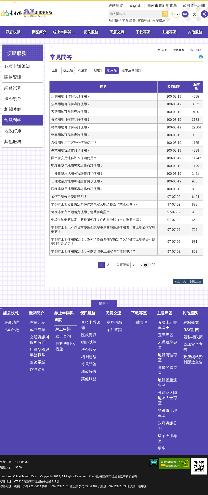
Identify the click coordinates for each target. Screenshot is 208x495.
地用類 (112, 70)
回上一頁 (180, 281)
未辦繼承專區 (167, 345)
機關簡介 (39, 32)
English (135, 5)
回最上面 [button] (196, 281)
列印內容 (200, 56)
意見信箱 (114, 322)
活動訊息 (12, 330)
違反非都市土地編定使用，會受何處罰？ (80, 212)
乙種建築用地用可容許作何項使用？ (77, 181)
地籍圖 (131, 20)
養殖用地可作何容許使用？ (70, 119)
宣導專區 (165, 335)
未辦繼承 (158, 20)
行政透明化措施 (65, 346)
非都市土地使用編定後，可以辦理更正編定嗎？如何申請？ (93, 251)
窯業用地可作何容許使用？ (70, 104)
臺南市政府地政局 (162, 5)
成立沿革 (37, 330)
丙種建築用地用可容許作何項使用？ (77, 189)
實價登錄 (144, 20)
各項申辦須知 (17, 66)
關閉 (102, 303)
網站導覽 (115, 5)
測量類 (83, 70)
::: (1, 46)
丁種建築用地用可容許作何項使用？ (77, 173)
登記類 (68, 70)
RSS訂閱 (191, 330)
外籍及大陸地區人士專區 (167, 397)
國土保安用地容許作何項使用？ (74, 158)
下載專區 (143, 32)
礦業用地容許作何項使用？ (70, 150)
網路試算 (12, 87)
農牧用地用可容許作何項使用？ (74, 142)
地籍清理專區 (167, 357)
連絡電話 (37, 362)
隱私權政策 (193, 337)
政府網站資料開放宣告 (193, 359)
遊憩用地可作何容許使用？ (70, 111)
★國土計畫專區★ (167, 325)
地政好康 (12, 130)
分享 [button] (204, 14)
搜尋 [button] (165, 14)
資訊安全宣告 (193, 347)
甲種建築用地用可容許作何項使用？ (77, 165)
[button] (145, 265)
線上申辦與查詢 (65, 32)
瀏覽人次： (7, 467)
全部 (55, 70)
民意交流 (117, 32)
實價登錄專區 (167, 370)
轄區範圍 (37, 369)
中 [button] (185, 14)
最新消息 (12, 322)
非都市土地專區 (167, 413)
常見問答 (12, 120)
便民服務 (91, 32)
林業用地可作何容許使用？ (70, 127)
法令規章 (12, 98)
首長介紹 (37, 322)
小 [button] (176, 14)
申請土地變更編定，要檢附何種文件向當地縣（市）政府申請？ (96, 219)
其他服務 (195, 32)
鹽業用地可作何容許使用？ (70, 135)
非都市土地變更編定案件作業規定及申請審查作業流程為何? (94, 204)
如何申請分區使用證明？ (69, 196)
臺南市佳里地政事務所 (26, 13)
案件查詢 (114, 330)
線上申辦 (63, 329)
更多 (162, 448)
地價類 (97, 70)
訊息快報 (13, 32)
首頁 (165, 50)
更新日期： (7, 462)
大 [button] (194, 14)
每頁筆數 (122, 264)
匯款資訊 (12, 77)
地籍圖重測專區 (167, 382)
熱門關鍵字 (117, 20)
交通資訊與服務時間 (39, 339)
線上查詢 (63, 336)
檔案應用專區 (167, 438)
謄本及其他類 (131, 70)
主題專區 (169, 32)
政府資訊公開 (194, 5)
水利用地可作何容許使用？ (70, 96)
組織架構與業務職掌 (39, 352)
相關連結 (12, 109)
